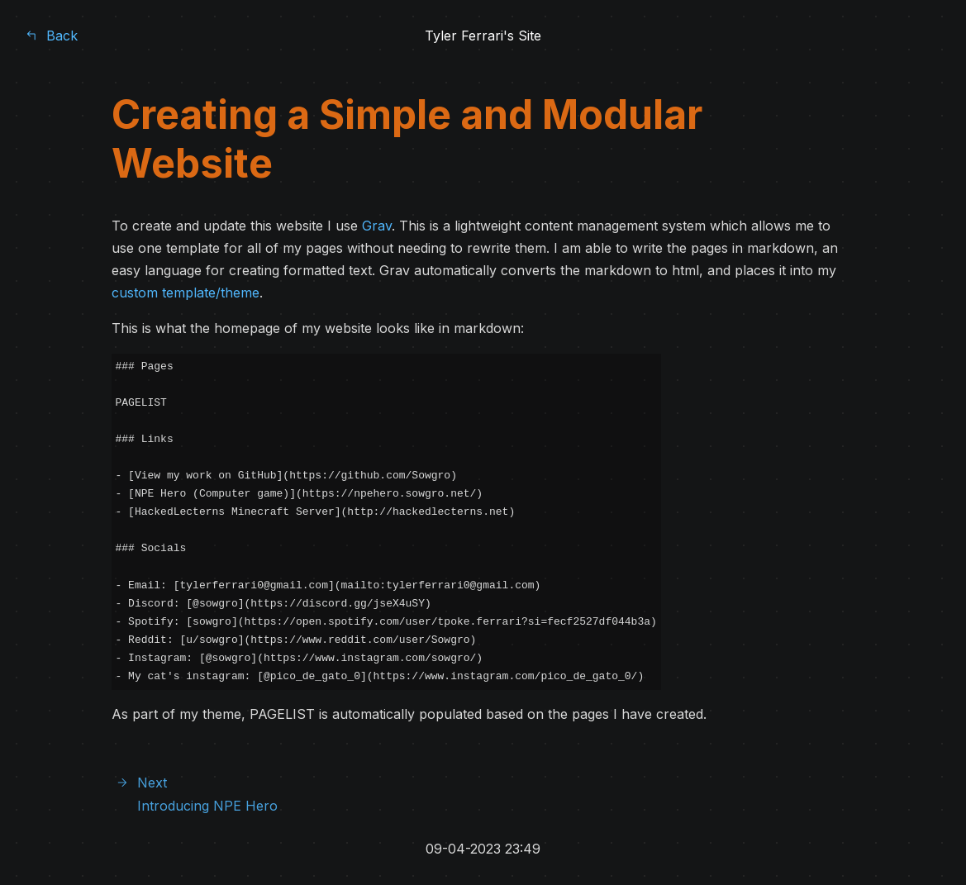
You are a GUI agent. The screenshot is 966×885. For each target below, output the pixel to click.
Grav (377, 225)
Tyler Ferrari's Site (483, 35)
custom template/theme (185, 292)
